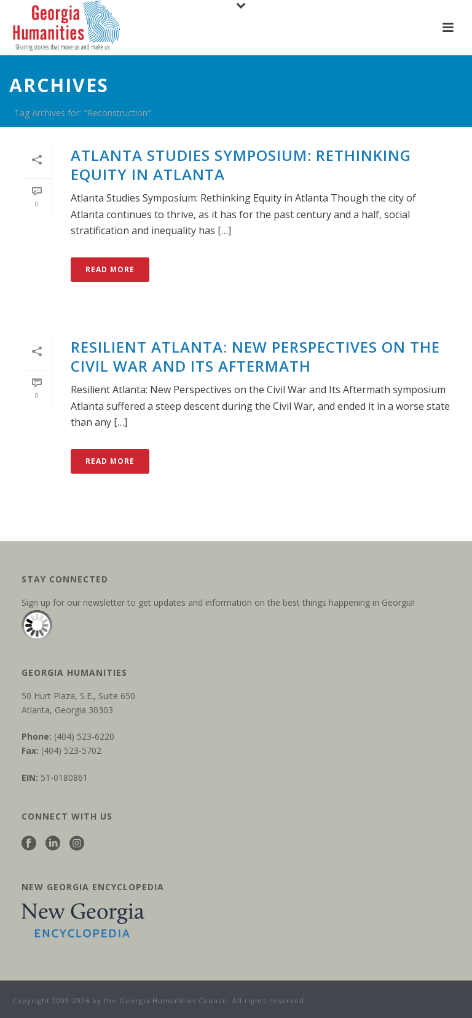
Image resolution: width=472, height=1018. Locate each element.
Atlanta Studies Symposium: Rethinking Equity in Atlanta (241, 164)
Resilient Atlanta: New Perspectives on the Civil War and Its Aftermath (255, 356)
